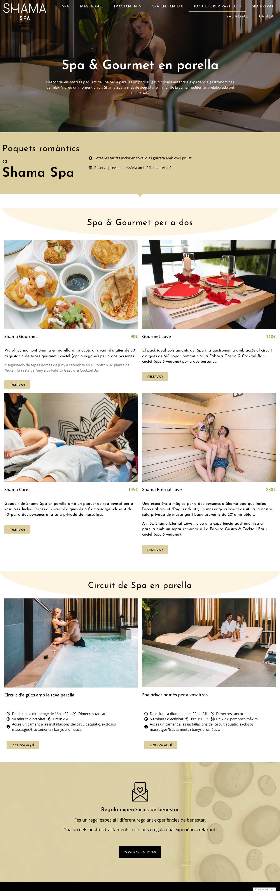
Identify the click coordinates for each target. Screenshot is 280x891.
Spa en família (167, 5)
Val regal (237, 15)
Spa (65, 5)
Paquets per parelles (217, 5)
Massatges (91, 5)
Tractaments (127, 5)
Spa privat (263, 5)
